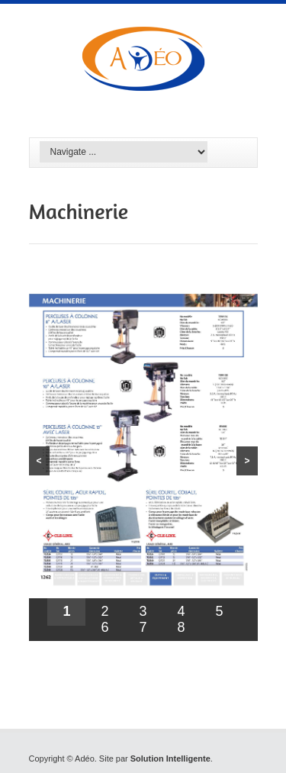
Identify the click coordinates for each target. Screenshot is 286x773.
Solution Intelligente (170, 758)
